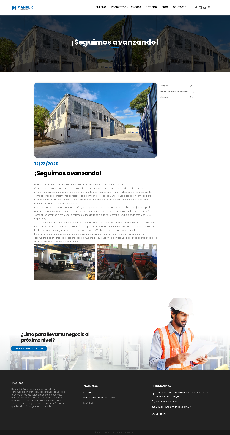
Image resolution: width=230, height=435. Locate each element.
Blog (165, 7)
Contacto (179, 7)
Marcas (136, 7)
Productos (119, 7)
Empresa (101, 7)
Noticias (151, 7)
